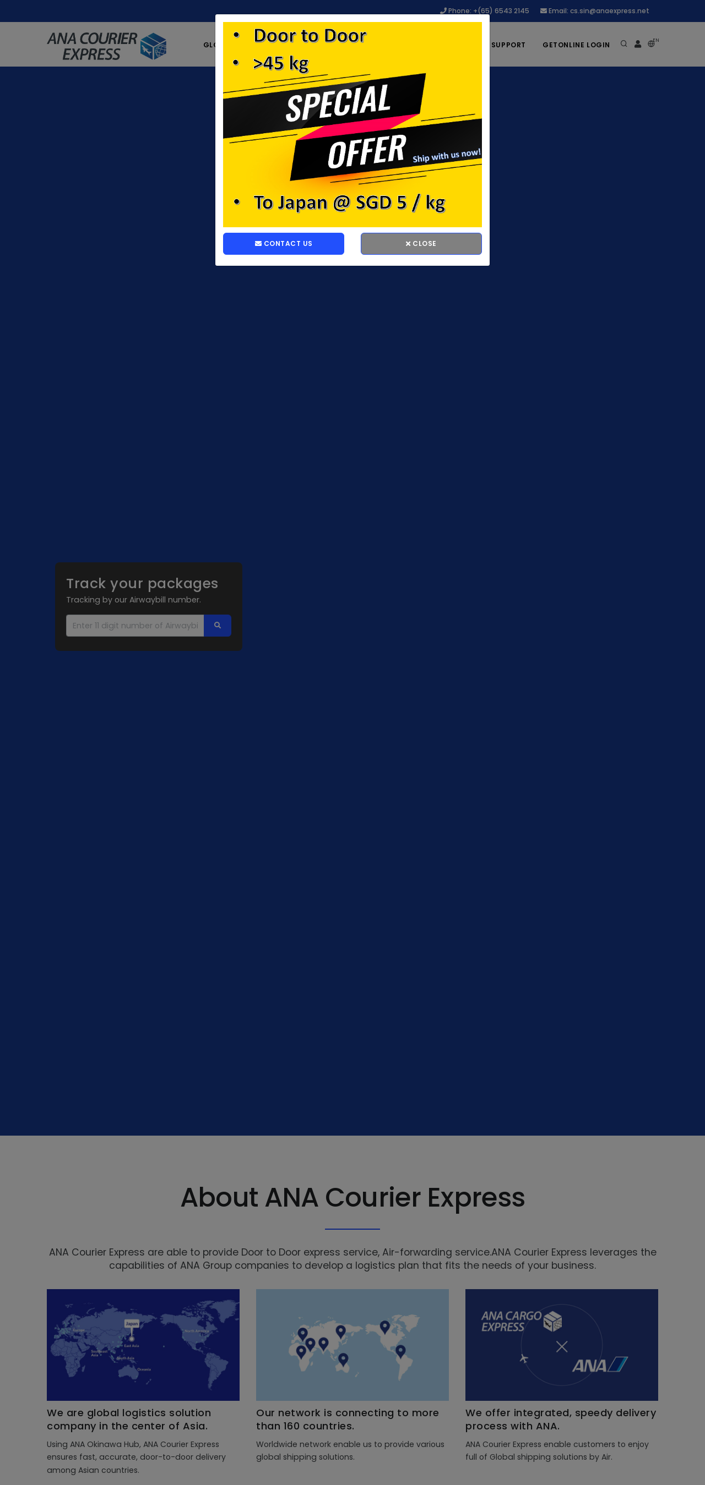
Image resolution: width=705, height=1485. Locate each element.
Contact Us (284, 243)
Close (421, 243)
